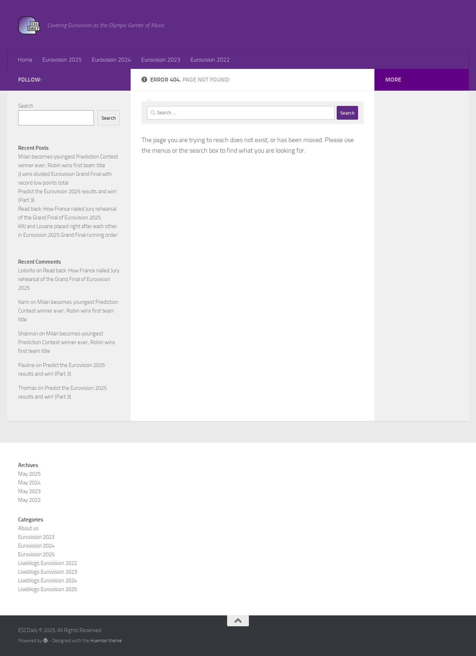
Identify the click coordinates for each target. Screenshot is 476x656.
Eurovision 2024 (111, 59)
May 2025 (29, 474)
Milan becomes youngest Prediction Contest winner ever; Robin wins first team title (68, 311)
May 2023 (29, 491)
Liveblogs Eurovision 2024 (47, 580)
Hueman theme (106, 640)
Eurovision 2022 (210, 59)
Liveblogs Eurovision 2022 (47, 563)
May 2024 (29, 482)
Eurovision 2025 (62, 59)
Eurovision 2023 (160, 59)
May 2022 (29, 500)
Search (25, 106)
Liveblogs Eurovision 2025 (47, 589)
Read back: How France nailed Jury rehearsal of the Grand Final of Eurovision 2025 (68, 279)
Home (25, 59)
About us (28, 528)
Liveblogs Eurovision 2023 (47, 572)
